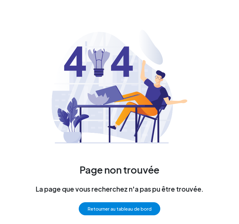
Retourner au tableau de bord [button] (119, 209)
